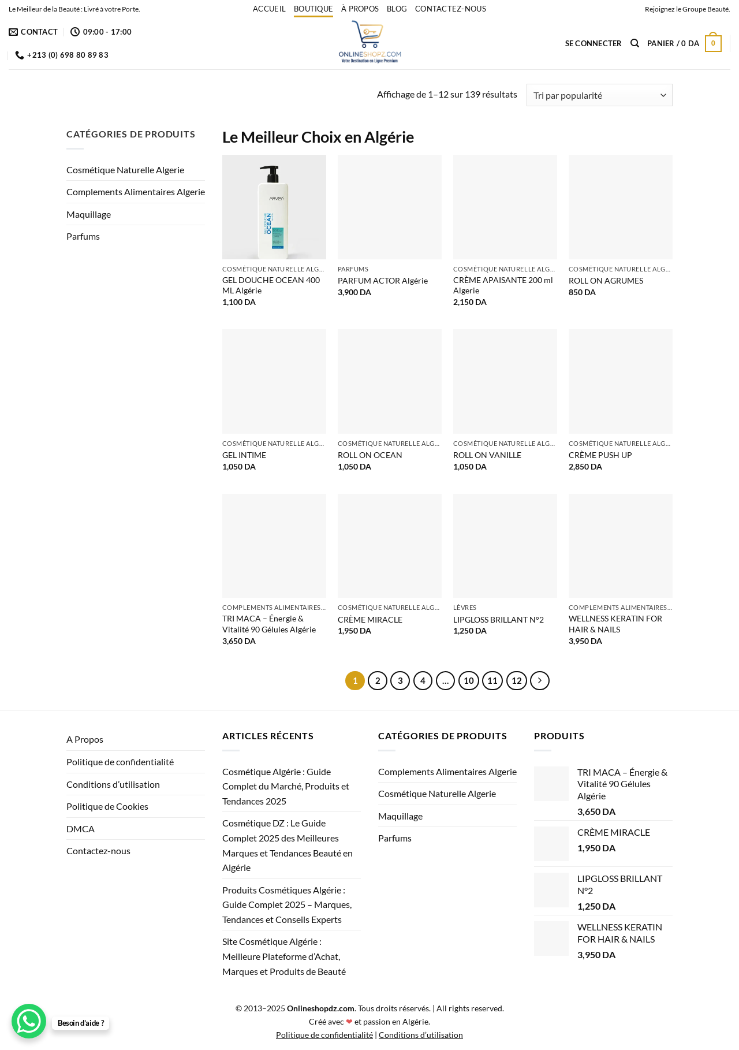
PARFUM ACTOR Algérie (383, 280)
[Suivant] (540, 681)
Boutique (313, 8)
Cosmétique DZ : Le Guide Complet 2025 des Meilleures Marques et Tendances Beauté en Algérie (287, 845)
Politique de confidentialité (120, 761)
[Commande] (600, 95)
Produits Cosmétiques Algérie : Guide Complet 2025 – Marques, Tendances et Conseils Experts (287, 904)
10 (469, 680)
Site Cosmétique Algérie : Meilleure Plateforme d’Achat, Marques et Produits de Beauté (284, 956)
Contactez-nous (450, 8)
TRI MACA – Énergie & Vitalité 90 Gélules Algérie (269, 623)
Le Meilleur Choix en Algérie (318, 136)
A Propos (84, 738)
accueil (269, 8)
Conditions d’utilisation (113, 784)
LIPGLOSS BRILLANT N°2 (498, 619)
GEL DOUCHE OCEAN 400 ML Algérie (271, 285)
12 (517, 680)
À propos (360, 8)
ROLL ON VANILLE (487, 455)
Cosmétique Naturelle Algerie (125, 169)
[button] (593, 43)
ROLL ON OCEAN (370, 455)
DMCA (80, 828)
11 (492, 680)
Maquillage (88, 213)
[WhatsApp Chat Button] (29, 1021)
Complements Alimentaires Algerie (135, 191)
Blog (397, 8)
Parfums (83, 235)
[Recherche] (634, 43)
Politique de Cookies (107, 805)
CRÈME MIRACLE (370, 619)
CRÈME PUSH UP (600, 455)
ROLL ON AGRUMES (606, 280)
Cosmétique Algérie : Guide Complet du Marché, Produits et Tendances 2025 (285, 786)
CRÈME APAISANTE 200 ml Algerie (503, 285)
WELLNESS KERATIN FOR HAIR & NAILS (615, 623)
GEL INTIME (244, 455)
